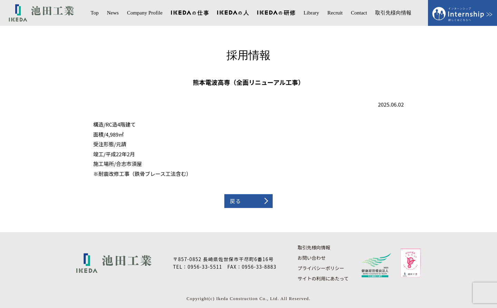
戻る (235, 201)
